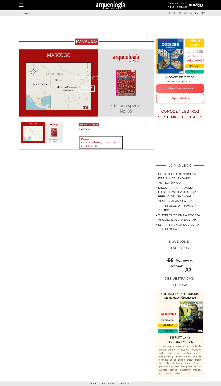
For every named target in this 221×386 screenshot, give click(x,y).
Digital (194, 71)
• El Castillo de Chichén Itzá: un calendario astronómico (176, 178)
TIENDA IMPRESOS (177, 3)
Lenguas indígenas (89, 124)
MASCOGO (86, 77)
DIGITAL (168, 331)
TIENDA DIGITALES (177, 7)
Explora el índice (180, 98)
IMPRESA (168, 325)
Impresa (194, 66)
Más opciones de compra (180, 88)
